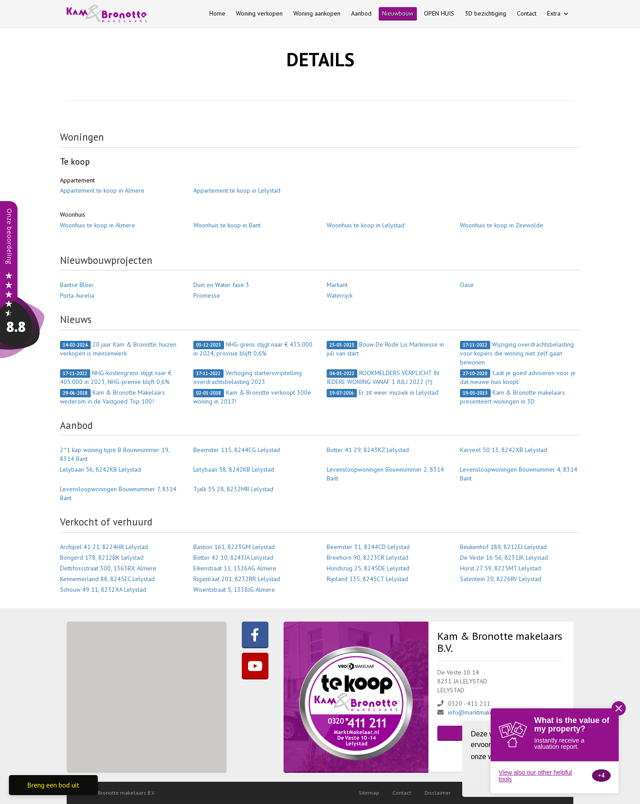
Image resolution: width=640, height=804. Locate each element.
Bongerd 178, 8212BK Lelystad (102, 558)
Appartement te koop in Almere (102, 190)
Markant (337, 285)
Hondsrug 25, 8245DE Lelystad (368, 568)
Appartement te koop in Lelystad (236, 190)
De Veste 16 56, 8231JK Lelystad (504, 558)
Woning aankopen (316, 13)
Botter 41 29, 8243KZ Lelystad (368, 450)
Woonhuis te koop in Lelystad (365, 225)
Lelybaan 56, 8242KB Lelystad (100, 469)
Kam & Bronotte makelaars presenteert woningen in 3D (512, 396)
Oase (467, 285)
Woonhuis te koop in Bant (226, 225)
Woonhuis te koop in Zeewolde (501, 225)
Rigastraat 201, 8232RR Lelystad (236, 579)
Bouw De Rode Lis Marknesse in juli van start (385, 348)
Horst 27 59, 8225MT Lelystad (500, 568)
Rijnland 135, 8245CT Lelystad (367, 579)
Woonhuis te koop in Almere (97, 225)
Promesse (206, 295)
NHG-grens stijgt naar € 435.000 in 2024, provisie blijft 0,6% (252, 348)
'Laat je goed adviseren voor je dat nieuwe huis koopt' (518, 377)
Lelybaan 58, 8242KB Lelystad (233, 469)
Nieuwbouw (397, 13)
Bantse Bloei (76, 285)
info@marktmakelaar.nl (478, 712)
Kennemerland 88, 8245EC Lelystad (107, 579)
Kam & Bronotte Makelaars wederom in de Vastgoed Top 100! (112, 396)
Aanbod (361, 13)
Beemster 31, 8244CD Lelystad (368, 547)
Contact (526, 13)
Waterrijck (339, 295)
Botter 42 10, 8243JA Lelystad (233, 558)
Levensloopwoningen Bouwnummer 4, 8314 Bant (518, 473)
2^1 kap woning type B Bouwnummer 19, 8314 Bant (114, 454)
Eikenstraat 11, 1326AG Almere (234, 568)
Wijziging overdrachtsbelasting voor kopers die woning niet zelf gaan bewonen (517, 353)
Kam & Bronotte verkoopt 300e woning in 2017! (252, 396)
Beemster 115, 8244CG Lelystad (236, 450)
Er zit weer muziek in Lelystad (382, 392)
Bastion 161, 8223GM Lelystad (234, 547)
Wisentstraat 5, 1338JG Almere (234, 590)
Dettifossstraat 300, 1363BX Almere (108, 568)
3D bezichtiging (485, 13)
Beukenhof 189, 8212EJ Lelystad (503, 547)
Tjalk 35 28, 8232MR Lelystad (233, 489)
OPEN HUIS (439, 13)
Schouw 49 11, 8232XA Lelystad (103, 590)
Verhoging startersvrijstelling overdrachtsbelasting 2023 (247, 377)
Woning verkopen (259, 13)
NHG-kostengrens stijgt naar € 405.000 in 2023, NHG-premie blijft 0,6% (116, 377)
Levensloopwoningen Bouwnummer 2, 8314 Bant (385, 473)
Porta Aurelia (77, 295)
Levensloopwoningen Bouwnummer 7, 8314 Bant (118, 493)
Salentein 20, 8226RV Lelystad (500, 579)
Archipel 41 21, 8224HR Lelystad (104, 547)
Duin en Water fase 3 (221, 285)
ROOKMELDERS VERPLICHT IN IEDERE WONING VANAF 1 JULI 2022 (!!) (383, 377)
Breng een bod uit (53, 784)
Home (217, 13)
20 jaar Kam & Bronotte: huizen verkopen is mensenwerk (118, 348)
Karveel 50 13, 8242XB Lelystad (503, 450)
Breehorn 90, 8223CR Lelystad (367, 558)
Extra (557, 13)
